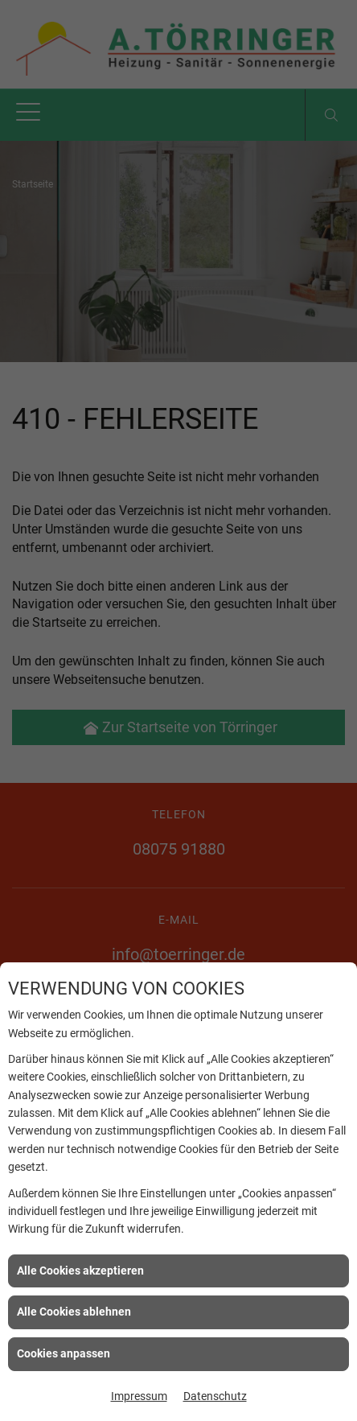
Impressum (139, 1396)
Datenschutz (215, 1396)
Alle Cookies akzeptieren (80, 1270)
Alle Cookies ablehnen (74, 1311)
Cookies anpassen (63, 1353)
